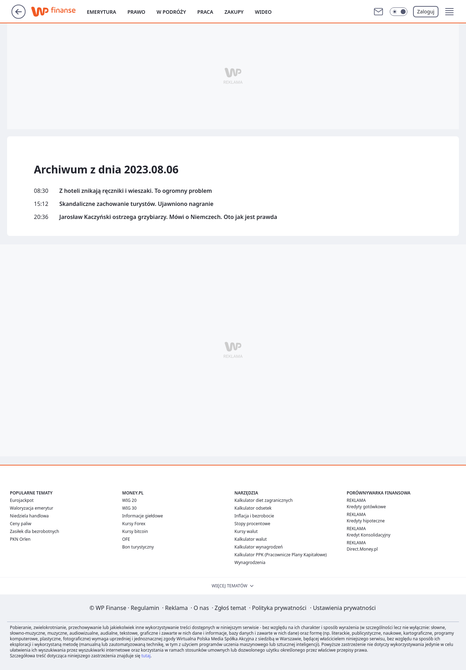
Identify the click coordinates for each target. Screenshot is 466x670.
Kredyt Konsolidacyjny (368, 535)
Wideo (263, 11)
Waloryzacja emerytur (31, 508)
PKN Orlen (20, 539)
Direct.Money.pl (362, 549)
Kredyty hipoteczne (366, 521)
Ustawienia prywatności (343, 608)
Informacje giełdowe (142, 516)
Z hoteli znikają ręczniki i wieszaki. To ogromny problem (135, 191)
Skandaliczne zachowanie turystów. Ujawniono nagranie (136, 204)
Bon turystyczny (138, 547)
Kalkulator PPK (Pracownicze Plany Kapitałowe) (280, 555)
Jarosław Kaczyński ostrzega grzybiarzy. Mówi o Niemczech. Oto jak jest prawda (168, 217)
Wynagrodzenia (249, 562)
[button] (449, 11)
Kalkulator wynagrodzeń (258, 547)
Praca (205, 11)
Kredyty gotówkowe (366, 507)
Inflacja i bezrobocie (254, 516)
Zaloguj (426, 11)
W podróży (171, 11)
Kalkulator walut (250, 539)
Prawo (136, 11)
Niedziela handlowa (29, 516)
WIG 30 (129, 508)
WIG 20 (129, 500)
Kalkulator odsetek (252, 508)
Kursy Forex (133, 524)
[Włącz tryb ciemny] (398, 11)
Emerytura (101, 11)
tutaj (145, 656)
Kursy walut (246, 531)
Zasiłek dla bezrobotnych (34, 531)
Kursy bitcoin (135, 531)
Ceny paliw (20, 524)
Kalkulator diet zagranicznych (263, 500)
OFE (126, 539)
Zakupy (234, 11)
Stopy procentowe (252, 524)
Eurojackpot (22, 500)
